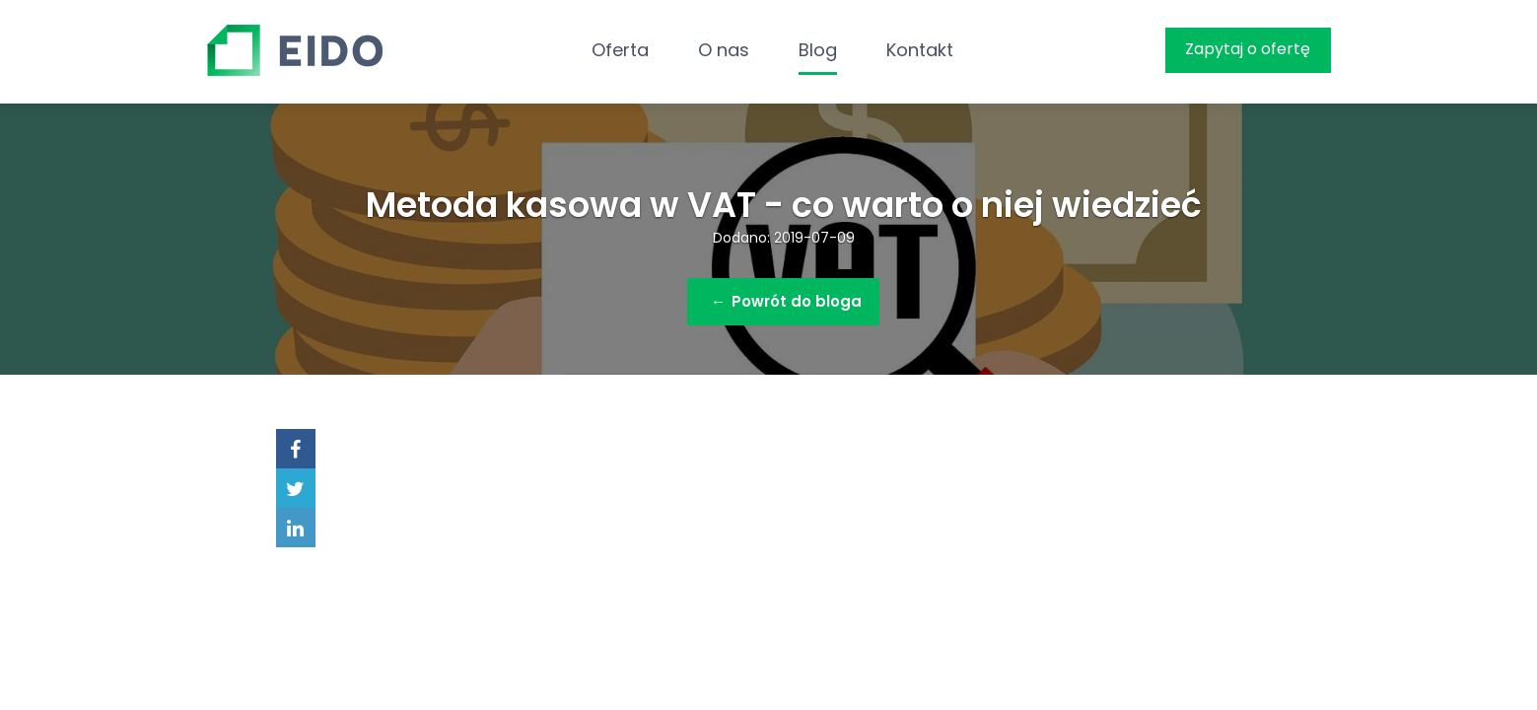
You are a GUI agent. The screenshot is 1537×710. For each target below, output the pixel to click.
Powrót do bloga (786, 301)
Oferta (620, 49)
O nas (723, 49)
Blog (818, 49)
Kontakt (919, 49)
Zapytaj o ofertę (1247, 48)
